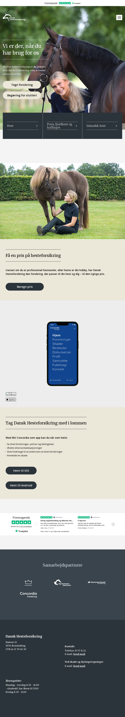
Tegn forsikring (22, 85)
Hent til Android (21, 485)
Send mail (79, 654)
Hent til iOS (21, 470)
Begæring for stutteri (22, 95)
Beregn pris (25, 287)
